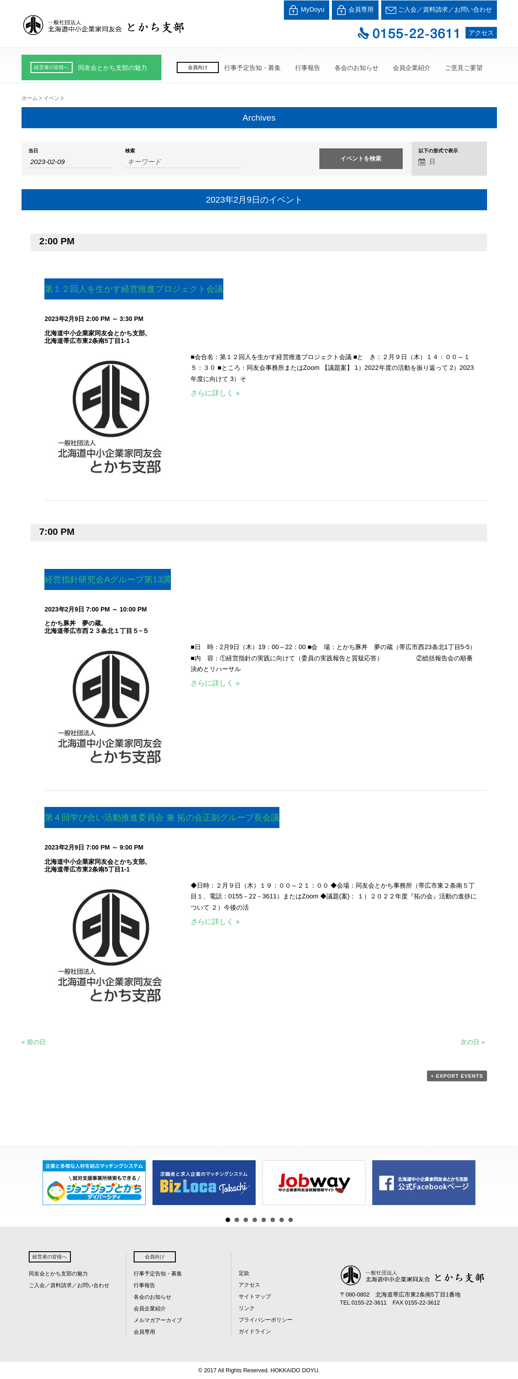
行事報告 (307, 67)
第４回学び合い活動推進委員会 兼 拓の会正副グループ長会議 (161, 817)
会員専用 (355, 10)
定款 (244, 1273)
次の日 (473, 1041)
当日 (33, 150)
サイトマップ (255, 1296)
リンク (247, 1308)
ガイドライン (255, 1331)
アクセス (481, 32)
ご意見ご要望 (464, 67)
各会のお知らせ (357, 67)
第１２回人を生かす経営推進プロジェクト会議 (133, 289)
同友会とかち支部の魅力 (112, 67)
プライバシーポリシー (265, 1320)
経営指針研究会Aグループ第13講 (107, 579)
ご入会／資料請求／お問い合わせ (439, 10)
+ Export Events (457, 1076)
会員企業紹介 (412, 67)
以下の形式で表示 (438, 150)
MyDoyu (306, 10)
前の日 (34, 1041)
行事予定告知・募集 (252, 67)
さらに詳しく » (215, 393)
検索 (130, 150)
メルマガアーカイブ (158, 1320)
